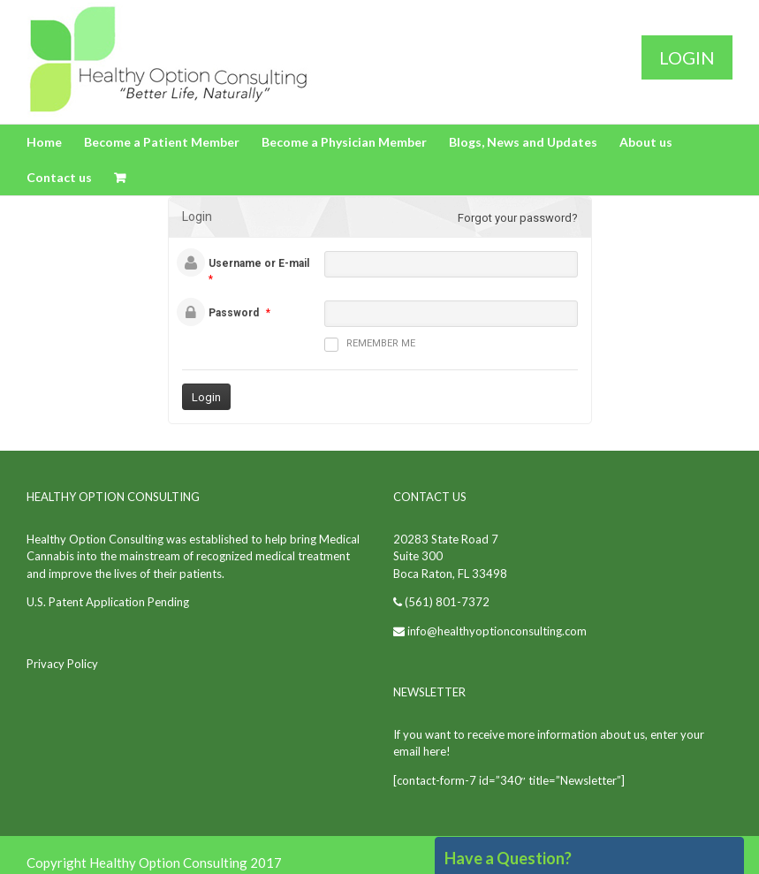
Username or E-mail (259, 263)
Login (687, 57)
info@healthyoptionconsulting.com (497, 631)
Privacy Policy (62, 664)
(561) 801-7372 (446, 602)
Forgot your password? (518, 217)
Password (234, 313)
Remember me (369, 345)
